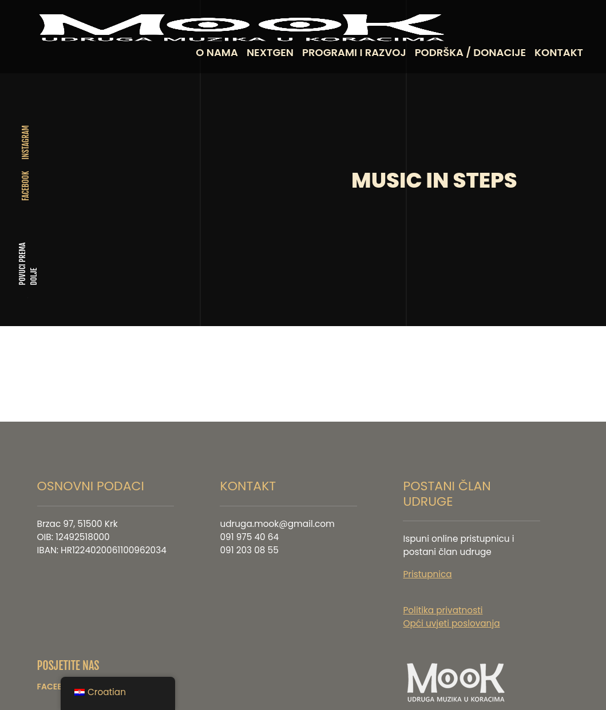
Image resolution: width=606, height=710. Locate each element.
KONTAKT (558, 52)
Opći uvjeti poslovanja (451, 604)
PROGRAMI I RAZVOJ (354, 52)
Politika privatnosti (442, 591)
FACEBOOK (25, 176)
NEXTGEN (270, 52)
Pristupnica (427, 555)
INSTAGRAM (25, 133)
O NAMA (217, 52)
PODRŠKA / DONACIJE (470, 52)
